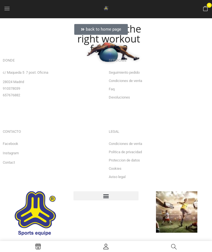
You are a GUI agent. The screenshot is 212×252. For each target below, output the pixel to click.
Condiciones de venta (125, 81)
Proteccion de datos (124, 160)
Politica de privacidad (125, 152)
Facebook (10, 144)
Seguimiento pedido (124, 72)
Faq (112, 89)
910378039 (11, 88)
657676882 (11, 95)
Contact (9, 162)
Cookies (115, 168)
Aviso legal (117, 177)
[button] (205, 9)
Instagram (11, 153)
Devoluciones (119, 97)
